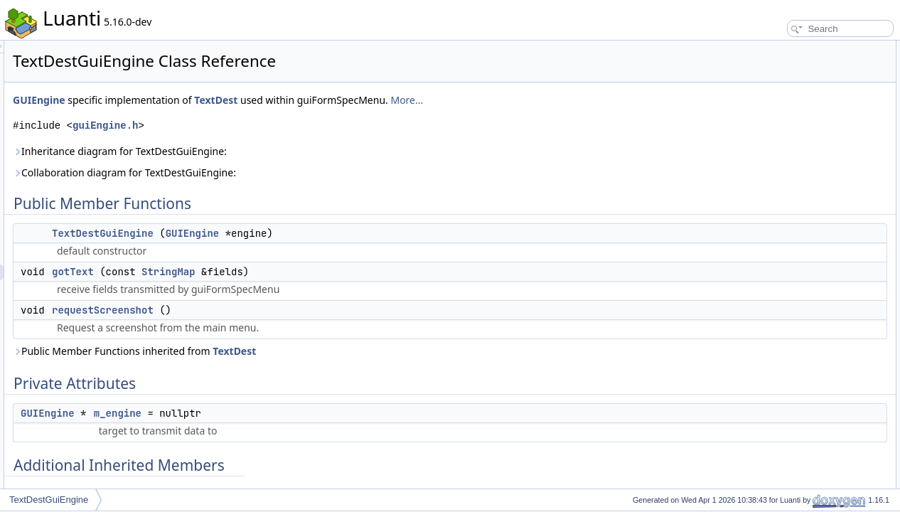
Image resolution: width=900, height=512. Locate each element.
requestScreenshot (280, 310)
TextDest (393, 100)
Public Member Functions (789, 48)
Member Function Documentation (804, 205)
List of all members (777, 283)
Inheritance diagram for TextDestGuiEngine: (298, 151)
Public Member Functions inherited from (312, 351)
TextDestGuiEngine (280, 233)
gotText (251, 271)
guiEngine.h (283, 125)
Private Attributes (773, 111)
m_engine (295, 413)
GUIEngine (217, 100)
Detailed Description (779, 158)
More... (584, 100)
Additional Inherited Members (796, 142)
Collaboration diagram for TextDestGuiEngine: (302, 172)
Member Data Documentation (797, 252)
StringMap (346, 271)
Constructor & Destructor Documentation (818, 173)
